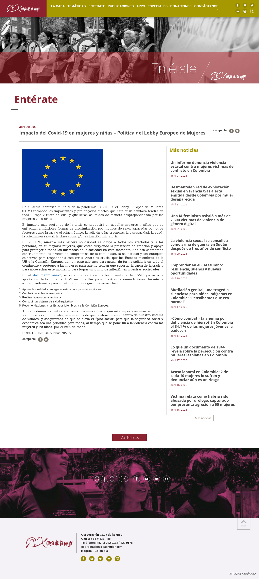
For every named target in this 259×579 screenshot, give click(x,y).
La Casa (58, 5)
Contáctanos (206, 5)
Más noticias (203, 418)
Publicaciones (121, 5)
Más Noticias (129, 437)
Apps (140, 5)
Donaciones (180, 5)
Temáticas (76, 5)
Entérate (96, 5)
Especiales (158, 5)
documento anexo (47, 275)
